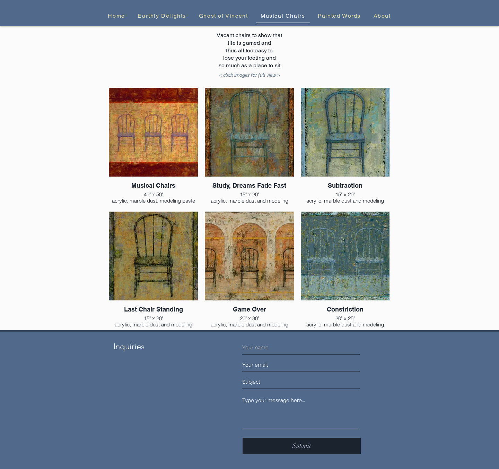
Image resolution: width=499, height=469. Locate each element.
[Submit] (302, 446)
